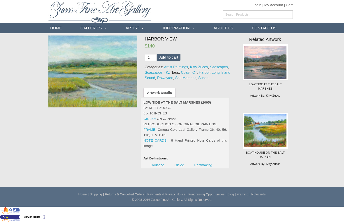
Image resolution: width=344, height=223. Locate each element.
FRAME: (149, 129)
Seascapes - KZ (158, 72)
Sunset (204, 78)
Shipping (96, 194)
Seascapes (219, 67)
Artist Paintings (176, 67)
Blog (231, 194)
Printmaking (203, 165)
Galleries (91, 28)
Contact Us (264, 28)
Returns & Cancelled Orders (124, 194)
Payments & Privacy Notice (166, 194)
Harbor (204, 72)
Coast (185, 72)
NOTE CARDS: (155, 140)
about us (223, 28)
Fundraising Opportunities (206, 194)
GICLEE (149, 119)
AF (5, 216)
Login (256, 5)
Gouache (157, 165)
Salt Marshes (185, 78)
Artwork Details (159, 93)
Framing (242, 194)
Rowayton (165, 78)
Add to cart (168, 57)
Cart (289, 5)
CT (194, 72)
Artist (132, 28)
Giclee (179, 165)
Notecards (258, 194)
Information (176, 28)
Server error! (31, 216)
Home (56, 28)
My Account (273, 5)
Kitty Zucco (199, 67)
